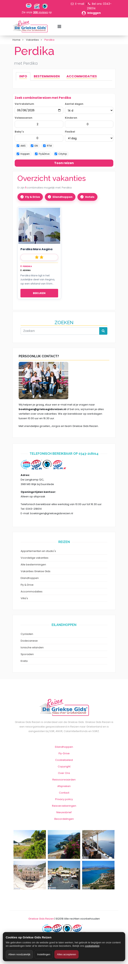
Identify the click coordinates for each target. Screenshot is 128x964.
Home (16, 40)
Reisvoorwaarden (64, 779)
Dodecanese (29, 641)
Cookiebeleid (64, 760)
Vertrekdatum (24, 104)
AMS (21, 145)
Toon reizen (64, 163)
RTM (47, 145)
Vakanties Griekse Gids (35, 571)
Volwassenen (23, 117)
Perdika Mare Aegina (36, 249)
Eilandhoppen (62, 197)
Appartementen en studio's (38, 551)
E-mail (79, 4)
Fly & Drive (32, 197)
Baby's (19, 131)
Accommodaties (31, 591)
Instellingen (43, 954)
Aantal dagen (74, 104)
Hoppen (23, 154)
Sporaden (27, 654)
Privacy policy (64, 799)
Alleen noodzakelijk (19, 954)
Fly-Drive (64, 753)
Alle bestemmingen (33, 564)
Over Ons (64, 773)
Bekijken (39, 293)
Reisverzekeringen (64, 806)
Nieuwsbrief (64, 812)
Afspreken (64, 786)
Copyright (64, 766)
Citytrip (61, 154)
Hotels (89, 197)
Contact (64, 793)
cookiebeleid (92, 945)
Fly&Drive (42, 154)
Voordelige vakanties (34, 558)
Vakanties (32, 40)
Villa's (24, 598)
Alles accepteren (66, 954)
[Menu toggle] (59, 26)
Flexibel (70, 131)
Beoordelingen (64, 819)
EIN (34, 145)
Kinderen (71, 117)
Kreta (24, 661)
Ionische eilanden (32, 647)
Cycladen (27, 634)
